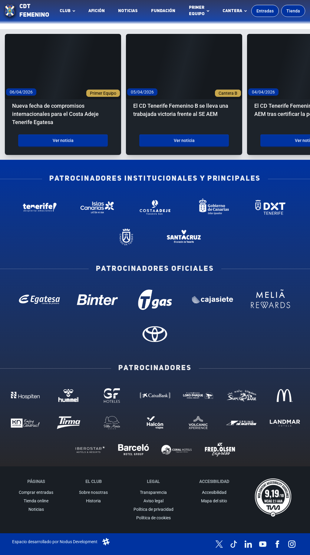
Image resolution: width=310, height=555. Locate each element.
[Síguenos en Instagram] (292, 544)
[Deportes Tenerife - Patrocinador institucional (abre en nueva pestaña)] (270, 207)
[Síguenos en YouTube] (263, 544)
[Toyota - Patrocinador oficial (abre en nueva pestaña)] (155, 334)
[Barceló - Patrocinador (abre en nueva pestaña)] (133, 449)
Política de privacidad (153, 509)
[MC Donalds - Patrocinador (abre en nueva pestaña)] (284, 395)
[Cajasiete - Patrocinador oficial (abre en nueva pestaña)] (213, 300)
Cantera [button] (232, 11)
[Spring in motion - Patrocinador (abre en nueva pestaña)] (241, 422)
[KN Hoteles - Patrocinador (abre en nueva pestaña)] (25, 422)
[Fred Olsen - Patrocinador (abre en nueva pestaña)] (220, 449)
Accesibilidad (214, 492)
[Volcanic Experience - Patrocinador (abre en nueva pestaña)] (198, 422)
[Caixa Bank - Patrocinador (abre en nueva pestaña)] (155, 395)
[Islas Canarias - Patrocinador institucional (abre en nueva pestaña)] (97, 207)
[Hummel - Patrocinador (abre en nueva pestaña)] (68, 395)
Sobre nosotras (93, 492)
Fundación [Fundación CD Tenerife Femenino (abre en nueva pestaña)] (165, 12)
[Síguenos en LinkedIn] (248, 544)
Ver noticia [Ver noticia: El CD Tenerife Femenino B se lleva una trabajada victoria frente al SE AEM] (184, 140)
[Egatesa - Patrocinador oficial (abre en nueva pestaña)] (39, 300)
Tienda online (36, 500)
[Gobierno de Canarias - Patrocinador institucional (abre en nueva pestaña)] (213, 207)
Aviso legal (153, 500)
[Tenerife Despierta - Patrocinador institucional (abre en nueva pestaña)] (39, 207)
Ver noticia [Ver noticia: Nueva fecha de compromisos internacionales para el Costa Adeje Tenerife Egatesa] (63, 140)
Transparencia (153, 492)
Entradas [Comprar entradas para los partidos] (265, 10)
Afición (96, 11)
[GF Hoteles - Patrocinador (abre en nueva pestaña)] (111, 395)
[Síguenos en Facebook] (277, 544)
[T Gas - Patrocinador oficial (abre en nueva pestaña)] (155, 300)
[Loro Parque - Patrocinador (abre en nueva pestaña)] (198, 395)
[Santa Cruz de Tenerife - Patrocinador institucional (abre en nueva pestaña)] (184, 237)
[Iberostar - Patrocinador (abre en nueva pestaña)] (90, 449)
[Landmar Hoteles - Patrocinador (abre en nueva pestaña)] (284, 422)
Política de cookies (153, 517)
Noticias (128, 11)
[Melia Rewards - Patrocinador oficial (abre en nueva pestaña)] (270, 300)
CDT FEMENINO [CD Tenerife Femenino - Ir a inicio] (34, 11)
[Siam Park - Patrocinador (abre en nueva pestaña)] (241, 395)
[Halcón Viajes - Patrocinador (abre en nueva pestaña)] (155, 422)
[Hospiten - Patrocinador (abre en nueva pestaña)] (25, 395)
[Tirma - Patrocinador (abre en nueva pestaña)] (68, 422)
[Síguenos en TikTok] (234, 544)
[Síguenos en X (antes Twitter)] (219, 544)
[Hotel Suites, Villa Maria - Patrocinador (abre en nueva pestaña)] (111, 422)
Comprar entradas (36, 492)
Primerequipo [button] (197, 10)
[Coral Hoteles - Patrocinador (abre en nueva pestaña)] (176, 449)
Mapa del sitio (214, 500)
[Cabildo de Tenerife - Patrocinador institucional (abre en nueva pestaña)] (126, 237)
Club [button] (65, 11)
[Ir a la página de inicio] (10, 11)
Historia (93, 500)
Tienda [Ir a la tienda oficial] (293, 10)
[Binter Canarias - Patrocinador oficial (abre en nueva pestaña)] (97, 300)
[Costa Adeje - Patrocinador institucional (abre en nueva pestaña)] (155, 207)
